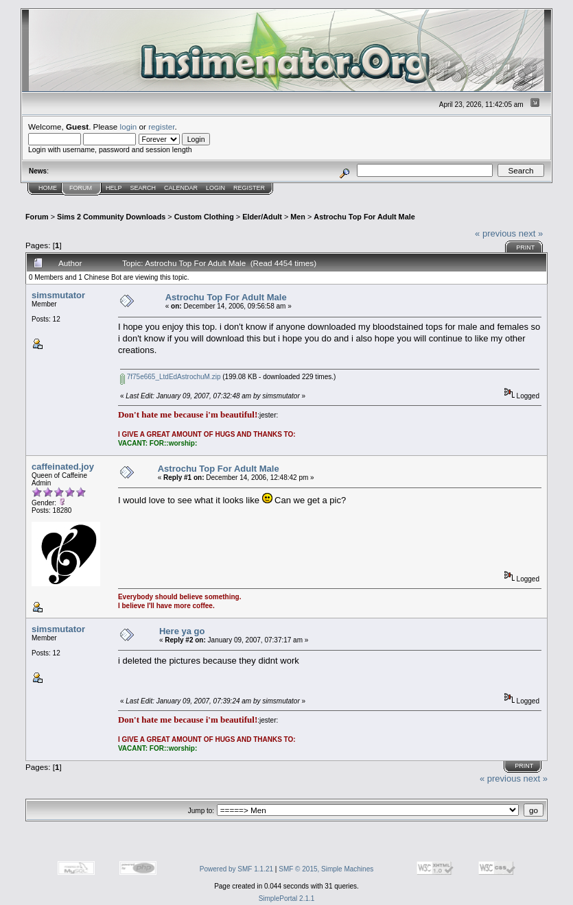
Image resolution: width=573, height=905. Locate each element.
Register (249, 187)
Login (215, 187)
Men (297, 217)
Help (114, 187)
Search (143, 187)
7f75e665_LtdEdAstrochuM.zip (170, 377)
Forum (80, 187)
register (161, 126)
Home (47, 187)
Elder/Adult (262, 217)
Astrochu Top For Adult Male (364, 217)
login (128, 126)
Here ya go (181, 631)
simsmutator (58, 295)
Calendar (181, 187)
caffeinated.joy (63, 466)
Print (525, 247)
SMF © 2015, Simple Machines (326, 869)
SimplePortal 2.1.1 (287, 898)
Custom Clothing (204, 217)
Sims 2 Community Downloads (111, 217)
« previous (495, 233)
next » (531, 233)
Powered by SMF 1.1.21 (236, 869)
